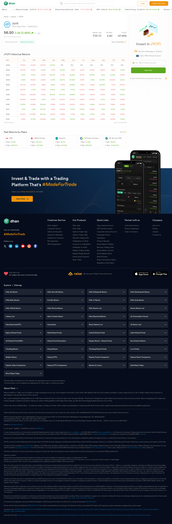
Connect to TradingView (82, 244)
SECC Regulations (54, 244)
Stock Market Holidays (105, 244)
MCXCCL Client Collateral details (14, 511)
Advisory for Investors (55, 238)
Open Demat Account (105, 225)
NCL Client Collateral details (149, 509)
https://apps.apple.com (134, 447)
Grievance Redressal (55, 235)
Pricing (155, 229)
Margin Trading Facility (81, 250)
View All (123, 132)
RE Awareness (52, 241)
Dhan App (76, 225)
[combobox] (88, 3)
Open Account (158, 3)
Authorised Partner (132, 225)
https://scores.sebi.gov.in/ (23, 447)
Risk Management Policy (73, 515)
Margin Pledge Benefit (81, 253)
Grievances (50, 515)
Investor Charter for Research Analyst (99, 509)
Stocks (13, 17)
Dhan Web (77, 229)
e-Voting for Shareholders (130, 509)
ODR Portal (45, 509)
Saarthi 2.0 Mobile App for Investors (139, 515)
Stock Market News (104, 253)
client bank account (16, 424)
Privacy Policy (41, 515)
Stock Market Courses (105, 250)
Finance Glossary (103, 241)
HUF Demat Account (105, 229)
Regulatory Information (105, 263)
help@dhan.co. (40, 428)
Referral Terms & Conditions (118, 515)
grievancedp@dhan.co (106, 432)
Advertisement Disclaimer (100, 515)
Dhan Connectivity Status (106, 260)
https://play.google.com (99, 447)
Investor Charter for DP (79, 509)
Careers (155, 232)
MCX (94, 502)
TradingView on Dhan (81, 241)
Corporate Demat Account (107, 232)
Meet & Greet (102, 257)
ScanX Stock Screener (81, 257)
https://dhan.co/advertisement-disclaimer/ (81, 498)
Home (6, 17)
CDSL (32, 509)
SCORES (38, 509)
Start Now (148, 70)
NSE (90, 502)
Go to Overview (118, 42)
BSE (86, 502)
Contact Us (157, 235)
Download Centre (103, 235)
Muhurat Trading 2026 (105, 247)
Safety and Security (54, 232)
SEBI (15, 509)
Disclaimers (32, 515)
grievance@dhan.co (75, 432)
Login (142, 3)
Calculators (101, 238)
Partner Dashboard (132, 229)
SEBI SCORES (28, 445)
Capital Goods (32, 26)
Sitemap (18, 285)
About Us (156, 225)
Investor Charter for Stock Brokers (60, 509)
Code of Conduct (131, 232)
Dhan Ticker (77, 260)
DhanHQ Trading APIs (81, 238)
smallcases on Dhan (80, 247)
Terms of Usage (23, 515)
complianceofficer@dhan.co (101, 434)
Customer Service (54, 229)
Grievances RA (59, 515)
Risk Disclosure (86, 515)
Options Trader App (80, 232)
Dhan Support (52, 225)
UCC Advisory (116, 509)
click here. (143, 434)
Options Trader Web (80, 235)
